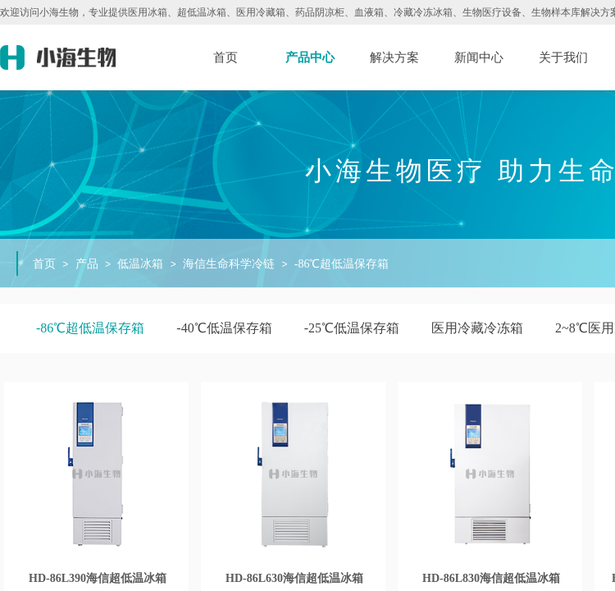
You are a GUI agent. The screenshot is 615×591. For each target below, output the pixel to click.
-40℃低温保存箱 (223, 328)
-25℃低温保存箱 (351, 328)
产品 (86, 264)
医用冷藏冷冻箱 (477, 328)
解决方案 (394, 57)
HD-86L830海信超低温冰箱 (491, 578)
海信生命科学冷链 (229, 264)
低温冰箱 (140, 264)
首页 (225, 57)
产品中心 (310, 57)
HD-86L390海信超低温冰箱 (97, 578)
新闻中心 (478, 57)
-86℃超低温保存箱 (342, 264)
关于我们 (563, 57)
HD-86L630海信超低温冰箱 (294, 578)
